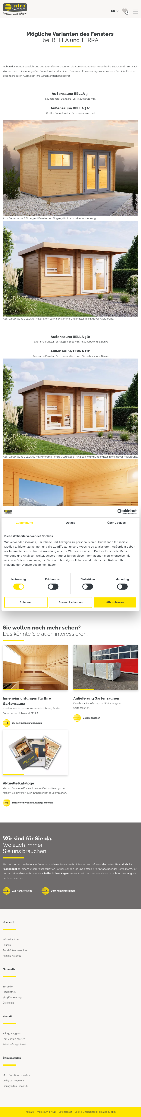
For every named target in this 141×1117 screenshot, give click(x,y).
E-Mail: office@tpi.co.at (14, 1044)
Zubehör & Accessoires (15, 950)
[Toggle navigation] (135, 11)
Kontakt (30, 1111)
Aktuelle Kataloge (12, 955)
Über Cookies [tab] (116, 522)
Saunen (7, 945)
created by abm (107, 1111)
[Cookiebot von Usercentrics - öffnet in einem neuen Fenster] (120, 512)
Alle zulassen (115, 602)
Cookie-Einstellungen (86, 1111)
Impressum (42, 1111)
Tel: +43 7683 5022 (12, 1033)
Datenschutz (65, 1111)
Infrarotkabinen (11, 939)
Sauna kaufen (67, 864)
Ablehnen (26, 602)
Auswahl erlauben (70, 602)
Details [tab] (70, 522)
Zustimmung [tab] (24, 522)
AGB (53, 1111)
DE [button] (114, 10)
